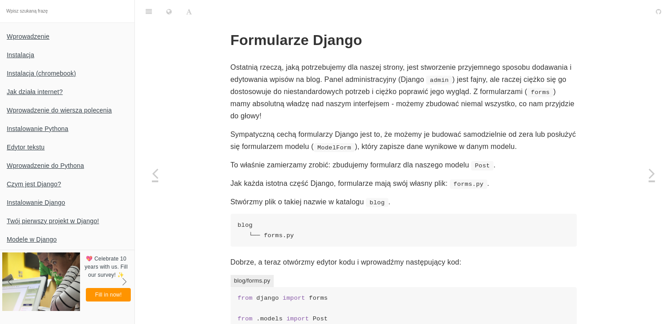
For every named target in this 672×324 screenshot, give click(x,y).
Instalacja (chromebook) (41, 73)
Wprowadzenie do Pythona (45, 165)
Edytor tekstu (26, 147)
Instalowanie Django (36, 202)
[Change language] (169, 11)
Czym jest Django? (34, 184)
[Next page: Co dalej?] (652, 173)
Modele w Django (32, 239)
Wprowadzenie (28, 36)
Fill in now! (108, 295)
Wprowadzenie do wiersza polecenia (59, 110)
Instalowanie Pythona (37, 128)
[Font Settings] (189, 11)
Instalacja (20, 54)
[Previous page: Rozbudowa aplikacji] (155, 173)
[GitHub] (658, 11)
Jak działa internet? (35, 91)
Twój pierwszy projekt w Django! (53, 221)
